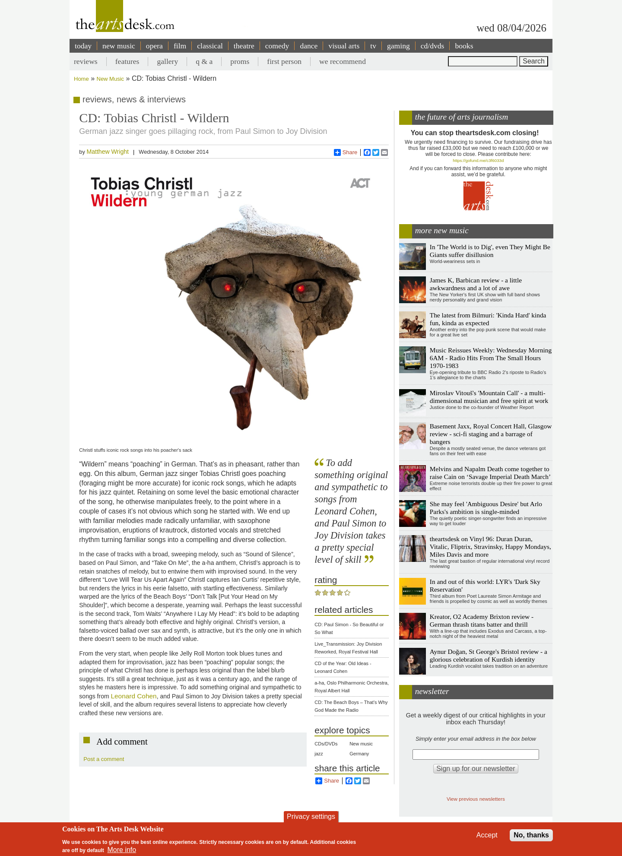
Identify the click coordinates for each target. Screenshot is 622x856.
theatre (244, 45)
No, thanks (531, 835)
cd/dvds (432, 45)
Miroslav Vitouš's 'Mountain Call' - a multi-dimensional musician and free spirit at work (489, 396)
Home (81, 79)
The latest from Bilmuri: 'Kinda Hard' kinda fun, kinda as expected (488, 319)
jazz (318, 753)
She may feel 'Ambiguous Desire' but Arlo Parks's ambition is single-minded (486, 507)
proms (239, 61)
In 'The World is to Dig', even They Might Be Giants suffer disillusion (490, 250)
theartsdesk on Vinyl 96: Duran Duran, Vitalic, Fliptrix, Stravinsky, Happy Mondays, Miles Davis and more (490, 546)
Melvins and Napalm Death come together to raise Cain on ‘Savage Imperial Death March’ (490, 472)
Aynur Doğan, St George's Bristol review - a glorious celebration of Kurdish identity (488, 655)
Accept (487, 835)
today (83, 45)
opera (154, 45)
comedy (277, 45)
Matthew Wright (107, 151)
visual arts (343, 45)
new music (118, 45)
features (127, 61)
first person (284, 61)
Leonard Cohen (134, 696)
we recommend (342, 61)
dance (308, 45)
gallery (167, 61)
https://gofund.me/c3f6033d (478, 160)
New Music (110, 79)
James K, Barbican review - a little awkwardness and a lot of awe (476, 284)
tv (373, 45)
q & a (204, 61)
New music (361, 743)
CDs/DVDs (325, 743)
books (464, 45)
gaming (398, 45)
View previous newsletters (476, 799)
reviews (86, 61)
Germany (359, 753)
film (180, 45)
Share (346, 152)
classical (210, 45)
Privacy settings (311, 816)
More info (122, 849)
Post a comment (103, 759)
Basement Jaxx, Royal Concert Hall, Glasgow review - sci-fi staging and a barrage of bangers (491, 433)
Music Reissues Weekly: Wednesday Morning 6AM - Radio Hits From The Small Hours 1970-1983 (491, 357)
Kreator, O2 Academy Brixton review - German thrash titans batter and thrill (481, 620)
